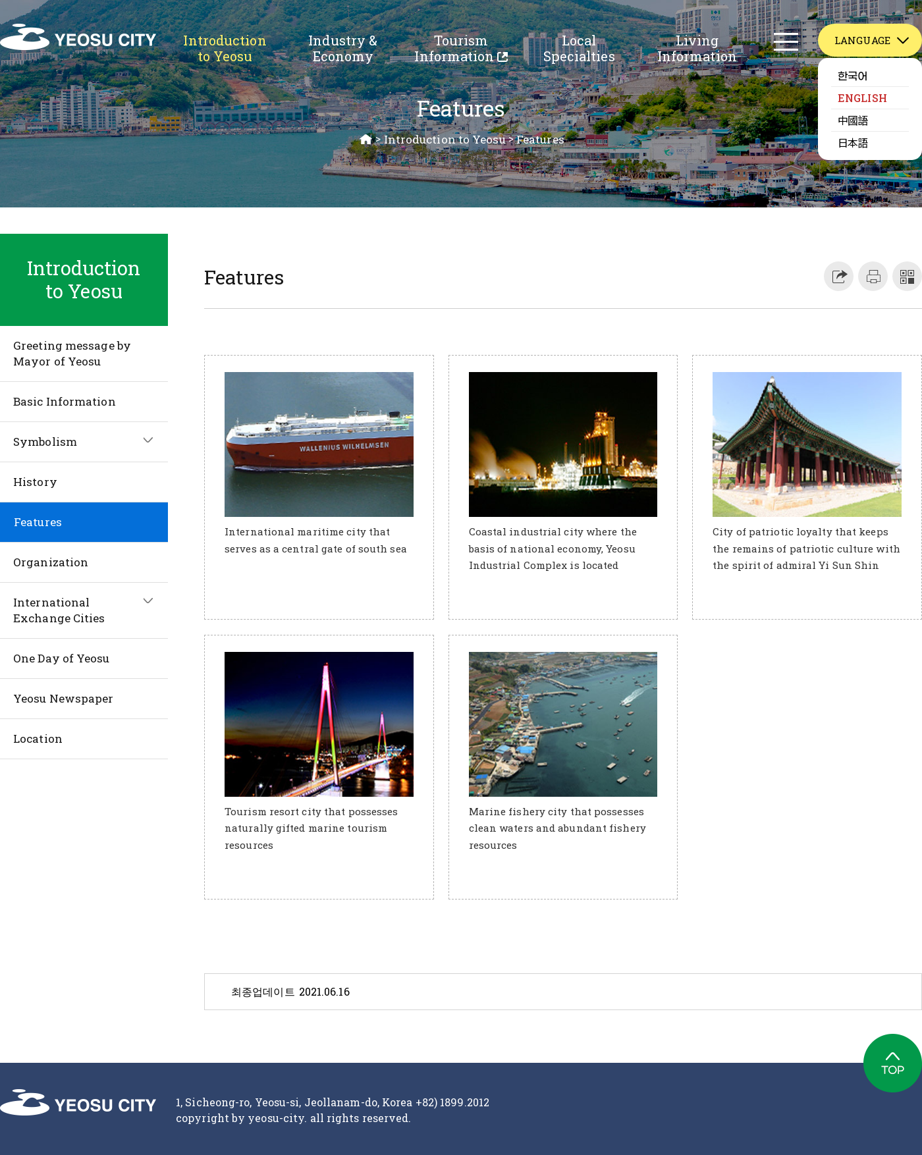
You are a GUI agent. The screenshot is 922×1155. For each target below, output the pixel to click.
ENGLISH (862, 98)
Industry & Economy (342, 48)
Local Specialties (579, 48)
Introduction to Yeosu (224, 48)
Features (540, 139)
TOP (892, 1063)
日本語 (852, 142)
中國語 (852, 120)
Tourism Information (454, 50)
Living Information (697, 48)
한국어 (852, 75)
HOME (366, 139)
